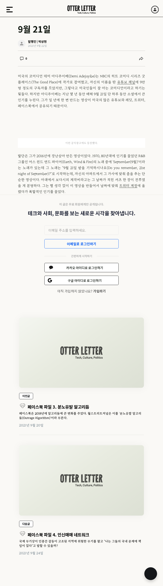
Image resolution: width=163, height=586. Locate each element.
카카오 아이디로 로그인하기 (84, 267)
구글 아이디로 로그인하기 (85, 280)
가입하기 (99, 291)
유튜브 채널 (126, 82)
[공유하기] (141, 58)
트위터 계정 (128, 185)
